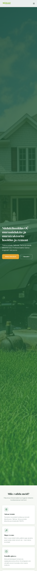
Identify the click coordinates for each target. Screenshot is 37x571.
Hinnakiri (26, 257)
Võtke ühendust (10, 257)
